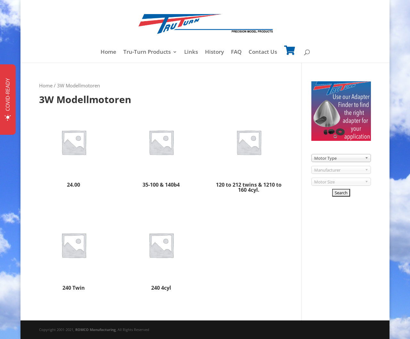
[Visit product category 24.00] (73, 149)
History (214, 52)
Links (191, 52)
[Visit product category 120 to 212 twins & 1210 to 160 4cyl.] (248, 151)
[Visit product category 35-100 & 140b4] (161, 149)
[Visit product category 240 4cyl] (161, 251)
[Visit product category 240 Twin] (73, 251)
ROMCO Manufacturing (95, 329)
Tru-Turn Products (147, 52)
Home (108, 52)
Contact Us (263, 52)
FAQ (236, 52)
